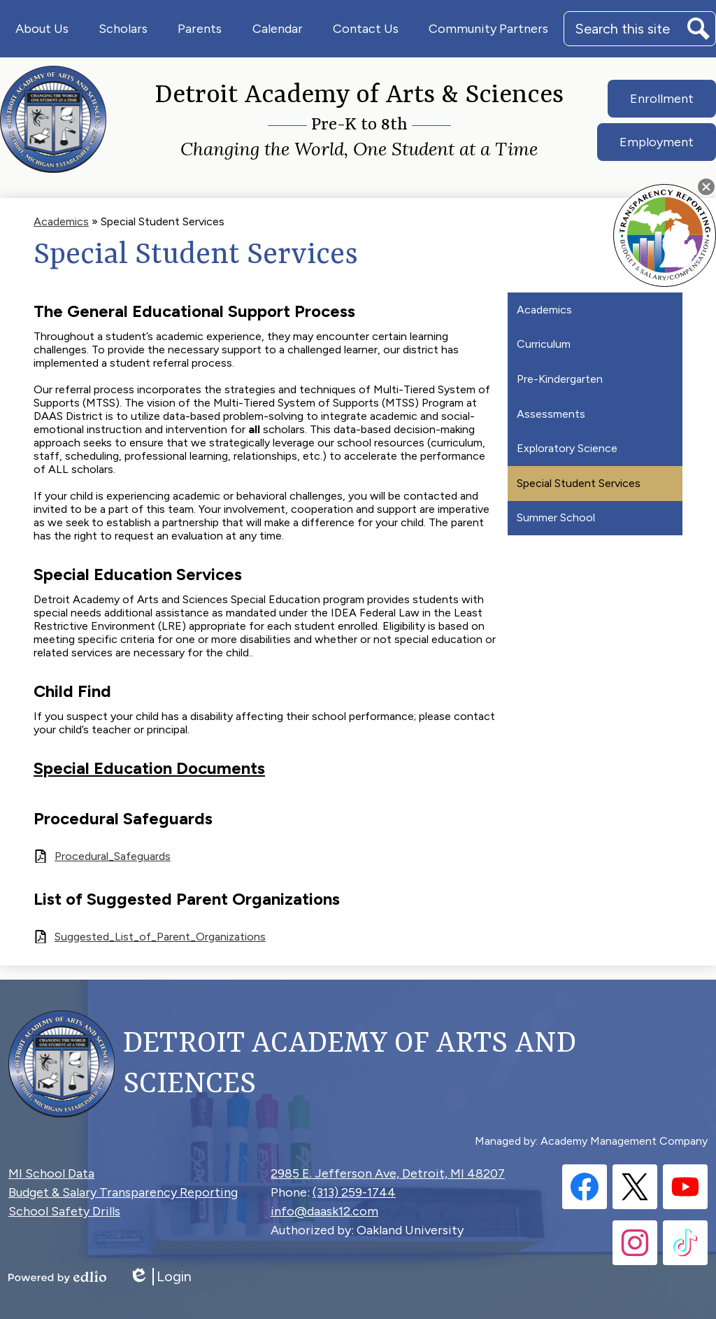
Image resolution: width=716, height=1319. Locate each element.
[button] (42, 28)
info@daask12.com (324, 1211)
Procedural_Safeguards (113, 856)
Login (160, 1276)
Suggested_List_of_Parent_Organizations (160, 936)
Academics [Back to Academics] (61, 221)
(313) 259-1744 (354, 1192)
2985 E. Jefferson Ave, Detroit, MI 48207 (388, 1173)
